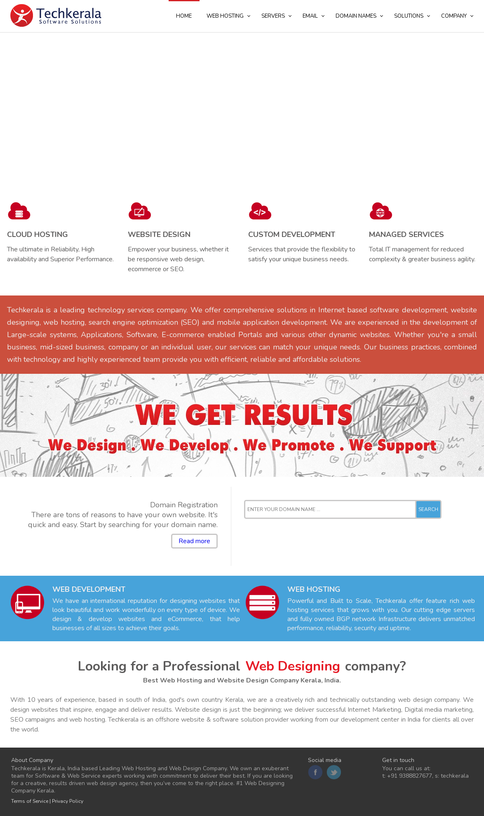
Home (184, 16)
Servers (273, 16)
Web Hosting (225, 16)
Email (310, 16)
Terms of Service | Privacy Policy (47, 801)
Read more (194, 541)
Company (454, 16)
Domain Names (356, 16)
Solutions (408, 16)
